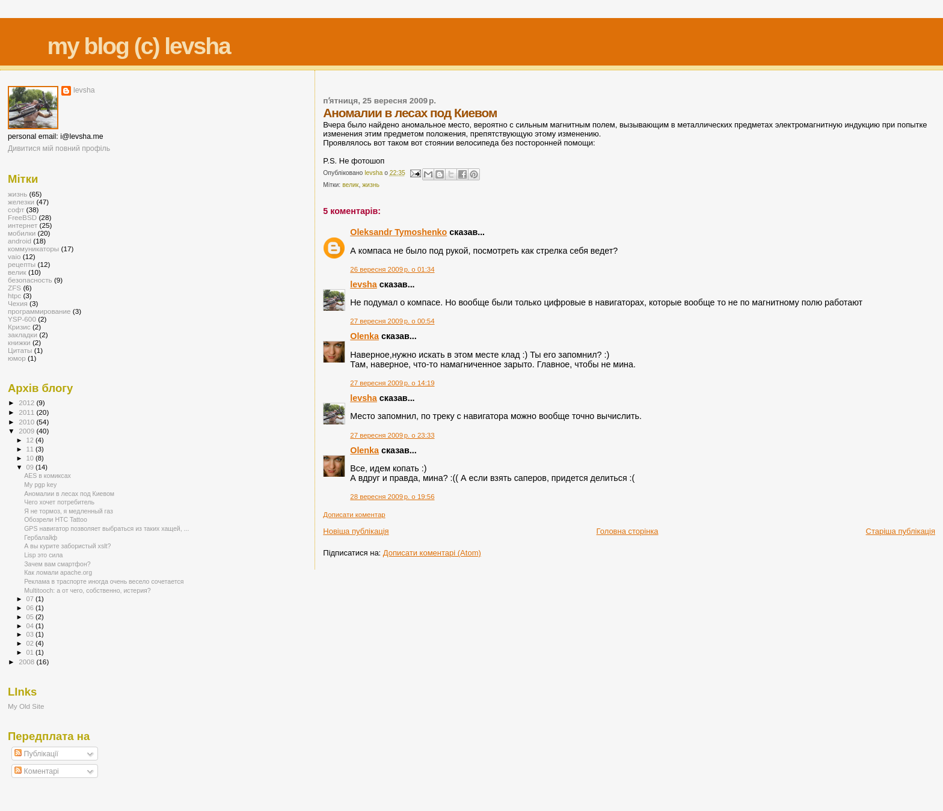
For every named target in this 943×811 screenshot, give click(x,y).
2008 (27, 662)
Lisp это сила (43, 555)
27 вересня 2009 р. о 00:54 (392, 321)
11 (30, 449)
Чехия (18, 303)
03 (30, 634)
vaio (14, 256)
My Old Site (26, 706)
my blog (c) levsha (138, 46)
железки (21, 202)
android (19, 241)
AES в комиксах (47, 475)
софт (16, 209)
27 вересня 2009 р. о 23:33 (392, 435)
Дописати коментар (354, 514)
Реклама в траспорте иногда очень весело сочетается (103, 581)
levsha (363, 284)
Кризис (19, 327)
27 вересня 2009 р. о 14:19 (392, 383)
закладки (22, 334)
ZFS (14, 288)
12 (30, 440)
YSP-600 (22, 319)
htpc (14, 295)
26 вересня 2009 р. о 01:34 (392, 269)
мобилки (21, 233)
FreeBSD (22, 217)
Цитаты (20, 350)
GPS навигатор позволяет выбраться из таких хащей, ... (106, 528)
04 (30, 625)
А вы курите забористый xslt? (67, 545)
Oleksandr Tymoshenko (398, 232)
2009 (27, 431)
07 (30, 598)
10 (30, 458)
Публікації (36, 754)
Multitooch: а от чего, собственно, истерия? (87, 590)
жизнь (370, 185)
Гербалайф (40, 537)
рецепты (21, 264)
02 (30, 643)
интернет (22, 225)
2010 (27, 422)
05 (30, 616)
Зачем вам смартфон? (57, 564)
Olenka (364, 336)
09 (30, 467)
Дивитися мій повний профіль (59, 148)
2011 (27, 412)
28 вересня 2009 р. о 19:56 (392, 496)
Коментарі (36, 771)
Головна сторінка (628, 531)
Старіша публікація (900, 531)
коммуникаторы (33, 248)
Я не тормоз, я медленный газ (68, 511)
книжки (19, 342)
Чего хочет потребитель (59, 502)
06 (30, 607)
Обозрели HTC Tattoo (55, 519)
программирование (39, 311)
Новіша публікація (356, 531)
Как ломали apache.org (58, 572)
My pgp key (40, 484)
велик (350, 185)
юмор (17, 358)
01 (30, 652)
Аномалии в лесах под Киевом (69, 493)
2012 (27, 402)
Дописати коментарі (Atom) (432, 552)
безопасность (30, 280)
